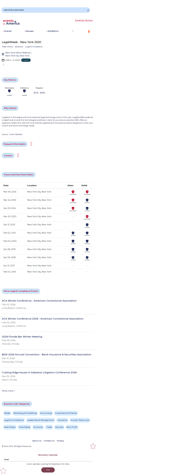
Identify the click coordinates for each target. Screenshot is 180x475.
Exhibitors (53, 31)
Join (48, 470)
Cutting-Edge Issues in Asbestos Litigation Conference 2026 (39, 372)
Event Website (15, 134)
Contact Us (49, 441)
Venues (30, 31)
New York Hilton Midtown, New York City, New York (18, 54)
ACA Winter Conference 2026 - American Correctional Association (43, 318)
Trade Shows (7, 47)
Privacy (60, 441)
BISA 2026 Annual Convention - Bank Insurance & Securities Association (46, 354)
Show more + (8, 391)
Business (19, 47)
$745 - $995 (39, 93)
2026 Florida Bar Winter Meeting (22, 336)
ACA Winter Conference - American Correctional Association (39, 300)
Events (8, 31)
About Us (36, 441)
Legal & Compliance (34, 47)
